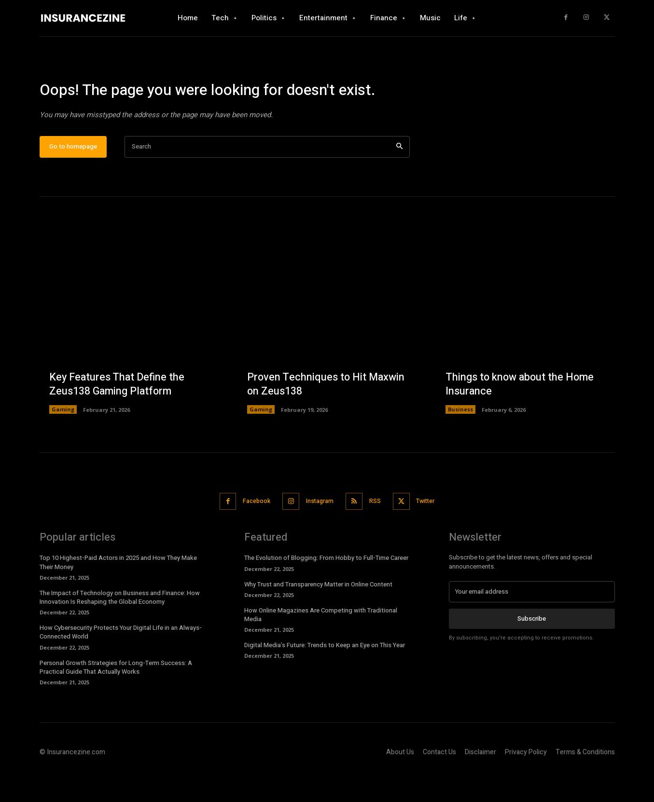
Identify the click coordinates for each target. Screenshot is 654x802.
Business (460, 439)
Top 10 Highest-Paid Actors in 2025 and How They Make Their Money (118, 591)
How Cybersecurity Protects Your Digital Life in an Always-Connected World (121, 661)
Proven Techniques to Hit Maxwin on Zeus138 (326, 414)
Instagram (318, 530)
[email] (532, 621)
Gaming (63, 439)
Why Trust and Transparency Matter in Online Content (318, 613)
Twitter (432, 530)
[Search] (399, 177)
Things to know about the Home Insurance (521, 414)
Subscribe (531, 647)
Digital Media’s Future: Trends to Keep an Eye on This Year (324, 674)
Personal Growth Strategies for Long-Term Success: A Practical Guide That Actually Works (116, 696)
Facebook (251, 530)
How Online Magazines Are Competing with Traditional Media (320, 643)
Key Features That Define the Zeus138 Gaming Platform (118, 414)
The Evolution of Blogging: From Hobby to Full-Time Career (326, 587)
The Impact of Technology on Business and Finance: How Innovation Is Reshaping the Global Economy (120, 626)
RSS (377, 530)
